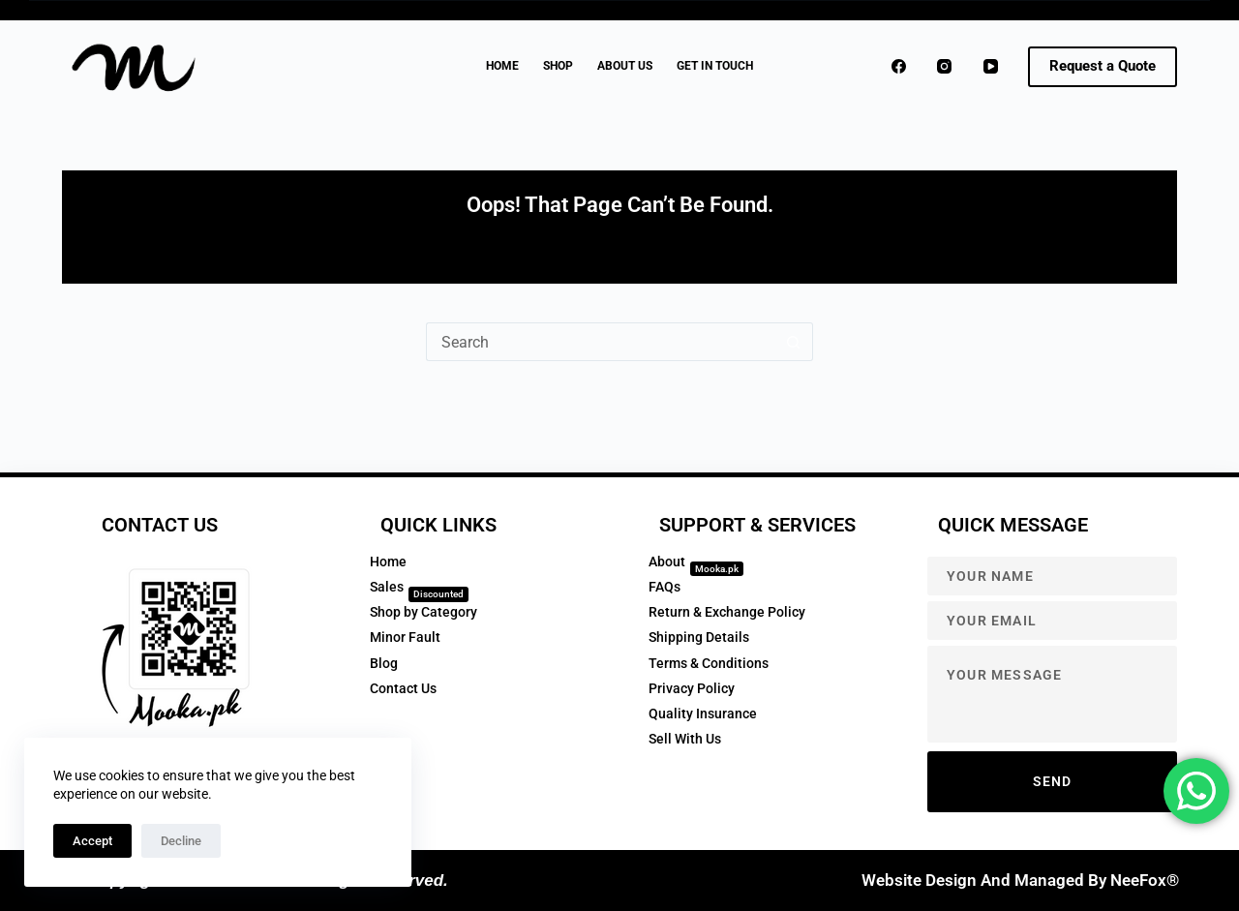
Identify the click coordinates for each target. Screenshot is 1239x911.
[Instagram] (944, 66)
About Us (624, 66)
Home (502, 66)
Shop (558, 66)
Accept (92, 841)
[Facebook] (899, 66)
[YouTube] (991, 66)
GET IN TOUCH (715, 66)
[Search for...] (600, 341)
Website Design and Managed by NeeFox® (1020, 880)
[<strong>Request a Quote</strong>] (1102, 66)
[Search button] (793, 341)
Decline (181, 841)
